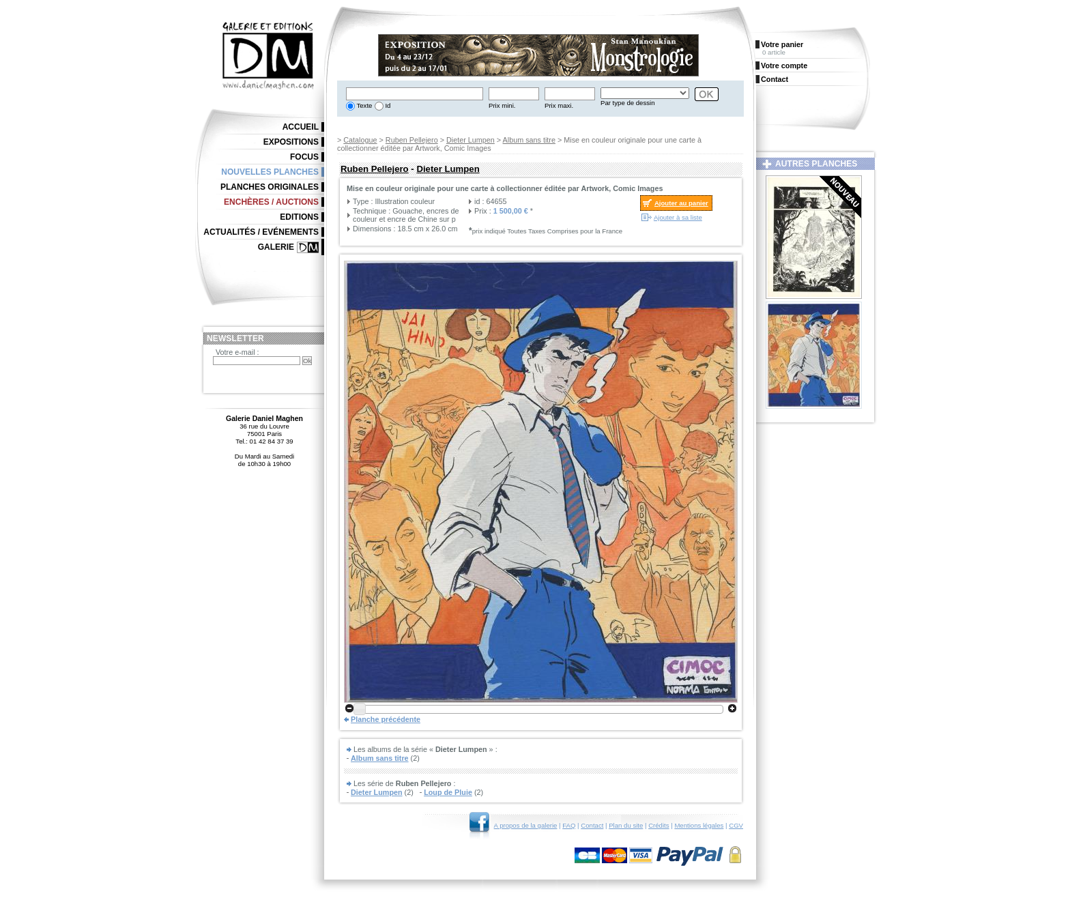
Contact (592, 825)
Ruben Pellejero (412, 140)
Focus (304, 157)
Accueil (301, 127)
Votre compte (784, 65)
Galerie (276, 247)
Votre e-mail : (237, 352)
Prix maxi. (559, 105)
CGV (736, 825)
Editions (299, 217)
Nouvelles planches (270, 172)
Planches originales (269, 187)
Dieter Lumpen (470, 140)
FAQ (568, 825)
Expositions (291, 142)
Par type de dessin (627, 102)
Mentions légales (698, 825)
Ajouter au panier (681, 203)
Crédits (658, 825)
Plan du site (626, 825)
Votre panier (782, 44)
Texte (363, 105)
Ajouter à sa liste (678, 217)
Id (387, 105)
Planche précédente (385, 719)
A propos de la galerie (526, 825)
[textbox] (414, 93)
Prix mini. (502, 105)
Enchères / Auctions (271, 202)
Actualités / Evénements (261, 232)
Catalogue (360, 140)
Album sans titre (529, 140)
